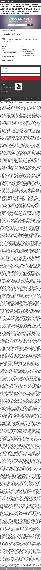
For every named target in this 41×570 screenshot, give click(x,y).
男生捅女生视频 (28, 273)
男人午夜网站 (7, 384)
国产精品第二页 (26, 166)
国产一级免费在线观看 (19, 124)
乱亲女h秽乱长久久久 (35, 408)
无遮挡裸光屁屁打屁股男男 (13, 425)
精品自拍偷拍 (6, 235)
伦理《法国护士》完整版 (18, 274)
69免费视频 (18, 362)
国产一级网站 (13, 331)
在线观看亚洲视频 (7, 418)
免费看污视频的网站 (14, 381)
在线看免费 (3, 253)
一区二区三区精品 (7, 339)
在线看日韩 (24, 407)
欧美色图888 (9, 514)
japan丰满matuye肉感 (7, 303)
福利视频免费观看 (31, 416)
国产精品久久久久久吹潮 (28, 520)
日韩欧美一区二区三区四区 (30, 137)
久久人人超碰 (27, 212)
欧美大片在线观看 (18, 438)
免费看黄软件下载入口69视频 (17, 428)
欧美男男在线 (30, 372)
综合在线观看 (6, 122)
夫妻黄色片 (32, 331)
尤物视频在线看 (35, 108)
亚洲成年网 (3, 424)
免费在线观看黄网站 (30, 301)
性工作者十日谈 (10, 411)
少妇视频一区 (5, 214)
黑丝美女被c (18, 140)
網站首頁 (7, 30)
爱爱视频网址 (3, 512)
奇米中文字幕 (6, 501)
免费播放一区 (20, 461)
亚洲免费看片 (9, 373)
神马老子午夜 (8, 500)
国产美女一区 (2, 432)
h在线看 (5, 356)
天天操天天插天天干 (31, 206)
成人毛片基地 (18, 328)
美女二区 (1, 501)
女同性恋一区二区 (18, 218)
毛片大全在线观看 (15, 183)
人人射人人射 (11, 148)
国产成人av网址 (36, 522)
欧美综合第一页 (17, 110)
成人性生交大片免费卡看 (27, 519)
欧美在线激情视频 (31, 278)
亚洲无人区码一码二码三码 (10, 267)
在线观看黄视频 (22, 400)
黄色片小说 (37, 541)
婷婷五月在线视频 (7, 162)
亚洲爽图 (21, 456)
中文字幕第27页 (12, 317)
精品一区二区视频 (19, 167)
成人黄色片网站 (27, 310)
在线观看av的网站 (18, 455)
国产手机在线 (9, 310)
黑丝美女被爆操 (12, 309)
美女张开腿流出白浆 (15, 387)
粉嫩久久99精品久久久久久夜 (7, 385)
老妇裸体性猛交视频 (3, 445)
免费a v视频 (35, 223)
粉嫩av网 (12, 154)
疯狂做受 (12, 303)
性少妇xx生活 (30, 409)
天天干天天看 (13, 237)
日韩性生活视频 (29, 425)
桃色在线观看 (30, 396)
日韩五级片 (23, 184)
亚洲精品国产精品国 (8, 432)
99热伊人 (6, 308)
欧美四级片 (31, 522)
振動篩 (15, 30)
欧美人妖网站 (19, 290)
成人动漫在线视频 (8, 355)
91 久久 (5, 358)
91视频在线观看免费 (30, 252)
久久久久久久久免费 (33, 272)
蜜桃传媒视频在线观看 (19, 117)
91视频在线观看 (18, 528)
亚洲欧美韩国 (5, 468)
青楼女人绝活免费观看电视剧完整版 (6, 289)
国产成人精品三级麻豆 (28, 249)
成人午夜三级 (33, 387)
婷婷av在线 (6, 140)
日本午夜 (4, 485)
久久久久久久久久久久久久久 (20, 317)
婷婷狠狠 (22, 294)
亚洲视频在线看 (11, 402)
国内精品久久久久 (34, 162)
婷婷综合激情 (15, 481)
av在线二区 (28, 403)
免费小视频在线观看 (14, 113)
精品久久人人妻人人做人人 (18, 181)
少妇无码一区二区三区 (33, 546)
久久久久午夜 (38, 241)
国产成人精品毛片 (10, 260)
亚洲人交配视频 (20, 158)
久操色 (8, 159)
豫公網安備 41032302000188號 (32, 98)
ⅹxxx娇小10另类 (17, 251)
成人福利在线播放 (3, 438)
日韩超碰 (26, 424)
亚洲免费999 (7, 274)
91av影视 (1, 208)
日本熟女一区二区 (26, 318)
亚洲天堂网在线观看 (13, 258)
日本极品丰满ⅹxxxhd (25, 455)
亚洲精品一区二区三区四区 (23, 378)
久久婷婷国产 (25, 396)
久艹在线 (36, 421)
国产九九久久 (38, 146)
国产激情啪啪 (24, 454)
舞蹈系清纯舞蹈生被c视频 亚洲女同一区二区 (19, 203)
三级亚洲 (1, 417)
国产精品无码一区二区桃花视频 (20, 213)
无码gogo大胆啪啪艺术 (11, 238)
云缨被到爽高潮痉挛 (13, 546)
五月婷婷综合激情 (22, 131)
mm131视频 (34, 121)
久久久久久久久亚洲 (14, 174)
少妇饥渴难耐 (9, 387)
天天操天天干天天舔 (35, 133)
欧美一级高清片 (32, 482)
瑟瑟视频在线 (6, 137)
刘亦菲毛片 (32, 541)
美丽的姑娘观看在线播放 (9, 347)
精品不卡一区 (38, 393)
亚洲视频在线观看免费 (34, 132)
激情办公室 (32, 136)
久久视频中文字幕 (20, 236)
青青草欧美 (19, 278)
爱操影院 (27, 238)
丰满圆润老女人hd (14, 170)
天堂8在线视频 (18, 190)
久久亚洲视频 (33, 565)
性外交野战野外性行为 (10, 268)
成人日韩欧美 (30, 437)
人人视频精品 (19, 159)
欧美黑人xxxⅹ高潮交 (21, 170)
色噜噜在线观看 (23, 309)
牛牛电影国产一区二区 (8, 506)
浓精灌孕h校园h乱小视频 (28, 343)
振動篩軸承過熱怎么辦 (6, 48)
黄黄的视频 (5, 238)
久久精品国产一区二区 (7, 132)
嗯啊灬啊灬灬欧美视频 (15, 125)
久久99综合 (16, 452)
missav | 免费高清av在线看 (12, 120)
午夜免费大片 (28, 221)
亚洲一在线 (23, 497)
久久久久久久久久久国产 (35, 304)
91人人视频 (35, 154)
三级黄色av (29, 387)
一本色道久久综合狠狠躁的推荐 (33, 364)
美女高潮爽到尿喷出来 (36, 303)
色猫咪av (21, 154)
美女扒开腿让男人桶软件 (11, 266)
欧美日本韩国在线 (22, 153)
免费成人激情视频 (15, 514)
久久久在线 (27, 196)
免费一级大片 (38, 483)
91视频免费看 (2, 347)
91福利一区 (23, 264)
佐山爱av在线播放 (19, 302)
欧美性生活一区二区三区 (12, 414)
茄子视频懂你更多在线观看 (15, 253)
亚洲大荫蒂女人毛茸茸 (13, 342)
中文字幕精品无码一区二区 (33, 514)
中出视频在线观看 (22, 125)
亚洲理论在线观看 (10, 131)
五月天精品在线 (35, 326)
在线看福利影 (34, 463)
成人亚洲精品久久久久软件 (23, 174)
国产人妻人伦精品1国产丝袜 (15, 144)
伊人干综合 (32, 222)
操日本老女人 (21, 259)
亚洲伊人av (22, 215)
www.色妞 (28, 368)
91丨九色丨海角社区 (9, 278)
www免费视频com (24, 278)
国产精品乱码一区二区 (25, 197)
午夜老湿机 (20, 446)
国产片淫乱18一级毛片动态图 (25, 208)
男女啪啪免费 (24, 447)
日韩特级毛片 (17, 207)
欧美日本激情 (12, 124)
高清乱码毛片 (36, 271)
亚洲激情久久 (5, 196)
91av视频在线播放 (13, 159)
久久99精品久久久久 (9, 483)
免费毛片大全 (37, 508)
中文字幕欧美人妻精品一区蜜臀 (33, 159)
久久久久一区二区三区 (21, 137)
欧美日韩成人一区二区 (10, 452)
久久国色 (12, 564)
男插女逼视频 (13, 106)
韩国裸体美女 (2, 376)
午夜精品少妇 (13, 155)
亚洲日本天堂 (2, 439)
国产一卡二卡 (8, 192)
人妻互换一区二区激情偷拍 (23, 191)
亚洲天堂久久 (29, 118)
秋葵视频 (13, 506)
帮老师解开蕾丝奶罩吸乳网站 (22, 204)
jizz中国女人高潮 (17, 245)
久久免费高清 (24, 214)
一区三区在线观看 (37, 174)
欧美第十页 (16, 347)
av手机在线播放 (38, 336)
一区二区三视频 (14, 373)
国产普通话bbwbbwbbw (30, 176)
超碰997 (26, 536)
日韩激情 (3, 249)
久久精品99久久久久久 (5, 413)
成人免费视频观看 (30, 140)
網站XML (9, 99)
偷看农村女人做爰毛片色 (4, 354)
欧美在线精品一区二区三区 (17, 318)
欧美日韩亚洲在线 (30, 155)
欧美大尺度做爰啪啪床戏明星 (24, 363)
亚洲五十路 (13, 339)
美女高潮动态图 (18, 486)
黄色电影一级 (25, 274)
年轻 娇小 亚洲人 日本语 (14, 243)
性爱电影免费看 (26, 235)
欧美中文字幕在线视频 (8, 199)
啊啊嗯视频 (39, 366)
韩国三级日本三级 (8, 256)
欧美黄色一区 (15, 469)
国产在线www (25, 354)
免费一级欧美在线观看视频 (22, 227)
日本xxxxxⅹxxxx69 (7, 175)
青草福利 (12, 275)
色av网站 (30, 325)
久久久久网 (23, 526)
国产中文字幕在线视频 (18, 356)
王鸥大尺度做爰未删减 (34, 275)
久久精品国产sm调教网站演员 (34, 135)
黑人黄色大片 (12, 511)
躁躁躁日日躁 (12, 117)
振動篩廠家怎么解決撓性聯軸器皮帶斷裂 (9, 52)
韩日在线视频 (6, 393)
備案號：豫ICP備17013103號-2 (20, 98)
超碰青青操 (15, 288)
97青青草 (24, 312)
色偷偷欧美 (27, 496)
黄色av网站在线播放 (29, 286)
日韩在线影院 (28, 207)
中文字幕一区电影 (8, 221)
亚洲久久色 (25, 118)
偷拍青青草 (16, 234)
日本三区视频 (7, 283)
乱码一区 (36, 332)
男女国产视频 (5, 182)
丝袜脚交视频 (30, 227)
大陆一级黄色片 (36, 440)
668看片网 (30, 282)
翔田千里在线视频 (33, 531)
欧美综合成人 (33, 185)
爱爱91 (11, 325)
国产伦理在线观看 (31, 536)
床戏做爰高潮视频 (10, 115)
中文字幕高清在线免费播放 (6, 161)
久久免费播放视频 (38, 191)
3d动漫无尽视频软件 (20, 120)
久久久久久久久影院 (14, 491)
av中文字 (5, 242)
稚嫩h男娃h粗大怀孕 (33, 182)
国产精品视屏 (24, 290)
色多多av (33, 273)
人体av (13, 417)
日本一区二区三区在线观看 (10, 282)
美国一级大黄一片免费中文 (29, 467)
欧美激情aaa (13, 296)
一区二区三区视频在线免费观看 (30, 393)
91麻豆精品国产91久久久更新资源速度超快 (18, 521)
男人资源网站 (31, 356)
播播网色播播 (9, 456)
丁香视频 (17, 163)
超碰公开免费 (34, 257)
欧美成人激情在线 (11, 326)
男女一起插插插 (19, 237)
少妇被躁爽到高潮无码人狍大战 (16, 136)
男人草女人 (2, 436)
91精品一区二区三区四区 (13, 475)
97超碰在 (7, 244)
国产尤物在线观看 (29, 326)
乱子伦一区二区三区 (11, 279)
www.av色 (26, 515)
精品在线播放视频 (13, 248)
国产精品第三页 (15, 544)
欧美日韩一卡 (12, 407)
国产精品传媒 (24, 391)
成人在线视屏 (36, 461)
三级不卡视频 (9, 505)
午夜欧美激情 (25, 145)
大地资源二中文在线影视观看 (19, 393)
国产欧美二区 (29, 245)
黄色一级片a (17, 150)
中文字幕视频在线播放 (33, 107)
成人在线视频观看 (26, 114)
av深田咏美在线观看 (5, 357)
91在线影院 (15, 392)
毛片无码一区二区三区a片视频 (5, 128)
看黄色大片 (6, 150)
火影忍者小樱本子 (9, 424)
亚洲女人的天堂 (4, 403)
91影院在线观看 (17, 268)
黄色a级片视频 (34, 199)
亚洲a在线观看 (36, 400)
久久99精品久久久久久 (21, 273)
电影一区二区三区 (37, 437)
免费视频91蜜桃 (32, 361)
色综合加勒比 (6, 378)
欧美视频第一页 (38, 475)
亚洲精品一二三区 (15, 444)
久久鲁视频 (36, 123)
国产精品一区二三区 (11, 140)
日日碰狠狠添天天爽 (14, 221)
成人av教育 (13, 207)
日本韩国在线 (26, 287)
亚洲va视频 (19, 403)
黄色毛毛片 (16, 148)
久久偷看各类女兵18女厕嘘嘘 (19, 370)
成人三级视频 (33, 545)
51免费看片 (36, 388)
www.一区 (17, 534)
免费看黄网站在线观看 (6, 248)
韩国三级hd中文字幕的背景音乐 (28, 320)
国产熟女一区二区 (8, 203)
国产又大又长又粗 (28, 260)
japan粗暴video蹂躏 (4, 475)
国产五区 (13, 477)
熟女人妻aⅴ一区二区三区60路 (6, 197)
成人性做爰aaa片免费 (11, 281)
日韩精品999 (32, 128)
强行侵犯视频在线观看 (4, 151)
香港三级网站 (7, 185)
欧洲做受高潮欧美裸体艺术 (34, 338)
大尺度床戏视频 (13, 173)
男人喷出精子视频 (20, 351)
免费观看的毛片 (33, 377)
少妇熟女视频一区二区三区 (35, 534)
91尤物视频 (34, 148)
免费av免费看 (11, 357)
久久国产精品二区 (25, 229)
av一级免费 (28, 165)
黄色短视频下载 (17, 154)
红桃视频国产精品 (13, 297)
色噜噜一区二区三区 (28, 200)
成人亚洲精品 (26, 531)
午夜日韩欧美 (18, 445)
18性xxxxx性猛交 (8, 200)
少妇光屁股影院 (4, 332)
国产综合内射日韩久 (24, 499)
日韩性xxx (2, 175)
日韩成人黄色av (31, 296)
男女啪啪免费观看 (34, 557)
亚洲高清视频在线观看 (15, 376)
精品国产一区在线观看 (35, 122)
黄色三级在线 (8, 368)
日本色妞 (10, 544)
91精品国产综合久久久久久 (29, 411)
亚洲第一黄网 (7, 211)
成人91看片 (21, 263)
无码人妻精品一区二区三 (14, 378)
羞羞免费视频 (16, 293)
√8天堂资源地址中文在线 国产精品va (18, 132)
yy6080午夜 (11, 526)
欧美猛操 (20, 444)
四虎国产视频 (2, 478)
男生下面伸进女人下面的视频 (20, 336)
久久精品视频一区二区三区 (36, 407)
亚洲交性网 (28, 386)
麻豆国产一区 (2, 213)
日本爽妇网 (2, 114)
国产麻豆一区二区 (20, 504)
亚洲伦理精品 (17, 531)
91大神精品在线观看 (21, 165)
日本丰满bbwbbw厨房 (26, 438)
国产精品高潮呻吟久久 (24, 143)
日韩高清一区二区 (16, 116)
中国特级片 (24, 335)
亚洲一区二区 (26, 259)
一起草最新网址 (28, 160)
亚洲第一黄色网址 (36, 138)
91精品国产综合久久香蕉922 (33, 342)
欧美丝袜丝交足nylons (6, 154)
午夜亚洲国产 (16, 361)
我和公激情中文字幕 (14, 399)
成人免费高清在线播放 (4, 294)
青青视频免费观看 (33, 165)
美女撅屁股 (13, 312)
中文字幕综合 (9, 534)
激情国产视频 (38, 131)
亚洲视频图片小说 (19, 312)
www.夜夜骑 (4, 130)
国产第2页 (16, 408)
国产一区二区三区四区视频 (9, 114)
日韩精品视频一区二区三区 (28, 154)
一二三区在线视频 (22, 148)
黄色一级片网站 (4, 265)
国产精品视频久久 (38, 212)
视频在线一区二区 (19, 332)
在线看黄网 (3, 223)
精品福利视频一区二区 (33, 347)
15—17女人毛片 (23, 413)
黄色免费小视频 (26, 181)
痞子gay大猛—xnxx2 (27, 122)
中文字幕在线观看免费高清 (12, 470)
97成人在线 (27, 336)
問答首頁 (11, 30)
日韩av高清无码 (22, 196)
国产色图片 (13, 358)
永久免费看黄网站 (36, 204)
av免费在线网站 (32, 414)
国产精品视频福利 (35, 559)
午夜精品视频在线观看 (8, 257)
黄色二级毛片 (22, 200)
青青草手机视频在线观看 (36, 130)
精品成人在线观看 (18, 407)
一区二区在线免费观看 (4, 484)
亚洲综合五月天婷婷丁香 (35, 168)
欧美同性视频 (34, 290)
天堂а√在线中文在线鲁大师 (7, 229)
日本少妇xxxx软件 (28, 451)
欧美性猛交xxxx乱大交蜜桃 (17, 493)
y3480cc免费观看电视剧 (4, 342)
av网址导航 (36, 173)
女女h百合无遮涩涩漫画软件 (8, 193)
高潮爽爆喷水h (32, 106)
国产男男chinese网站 (12, 327)
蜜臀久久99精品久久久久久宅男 (30, 146)
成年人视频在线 (37, 278)
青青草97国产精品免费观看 (13, 565)
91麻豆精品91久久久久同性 (29, 553)
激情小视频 (38, 311)
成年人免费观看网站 (24, 258)
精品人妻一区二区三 (19, 396)
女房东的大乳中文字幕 (37, 283)
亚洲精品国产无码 (23, 362)
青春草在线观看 (5, 327)
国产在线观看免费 (19, 333)
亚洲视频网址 (32, 268)
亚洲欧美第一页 (12, 413)
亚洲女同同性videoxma (13, 280)
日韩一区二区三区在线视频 (10, 129)
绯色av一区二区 (7, 206)
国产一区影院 (11, 245)
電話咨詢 (20, 568)
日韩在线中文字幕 (35, 234)
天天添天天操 (31, 150)
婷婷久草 (38, 185)
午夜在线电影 (18, 184)
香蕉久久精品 (26, 530)
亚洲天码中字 (32, 362)
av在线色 (18, 400)
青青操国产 (26, 241)
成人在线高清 (35, 203)
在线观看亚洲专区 (10, 541)
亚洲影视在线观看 (26, 461)
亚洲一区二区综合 (10, 273)
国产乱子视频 (38, 485)
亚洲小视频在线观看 (18, 129)
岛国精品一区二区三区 (8, 146)
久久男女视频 (27, 152)
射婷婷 (20, 199)
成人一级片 (12, 531)
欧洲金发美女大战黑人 (29, 383)
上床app (14, 278)
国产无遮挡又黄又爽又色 (24, 106)
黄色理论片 (31, 198)
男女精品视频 (37, 561)
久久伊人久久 (28, 537)
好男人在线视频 (35, 228)
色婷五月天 (13, 175)
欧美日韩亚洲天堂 (21, 135)
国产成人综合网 (18, 279)
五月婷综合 (15, 252)
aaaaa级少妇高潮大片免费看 (12, 177)
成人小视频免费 (25, 159)
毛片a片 (13, 362)
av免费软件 (36, 409)
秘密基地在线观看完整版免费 (12, 204)
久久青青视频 (31, 349)
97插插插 (13, 516)
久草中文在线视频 (12, 379)
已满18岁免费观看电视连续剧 (27, 237)
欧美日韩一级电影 (35, 385)
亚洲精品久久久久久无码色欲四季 (31, 370)
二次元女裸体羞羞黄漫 (28, 463)
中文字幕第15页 (26, 158)
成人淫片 (19, 185)
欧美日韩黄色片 (16, 193)
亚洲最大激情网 (15, 394)
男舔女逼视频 (26, 482)
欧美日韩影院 (37, 445)
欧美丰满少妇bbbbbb (31, 193)
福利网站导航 (23, 373)
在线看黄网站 (16, 483)
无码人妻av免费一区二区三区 (20, 558)
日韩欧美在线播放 (29, 406)
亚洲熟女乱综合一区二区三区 (30, 483)
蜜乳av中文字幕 (15, 287)
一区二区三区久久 (16, 230)
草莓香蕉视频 (4, 260)
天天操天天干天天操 (34, 373)
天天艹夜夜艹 (31, 318)
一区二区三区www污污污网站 (5, 106)
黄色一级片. (25, 408)
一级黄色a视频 (28, 559)
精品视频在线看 (31, 258)
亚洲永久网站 (37, 161)
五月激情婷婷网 (3, 173)
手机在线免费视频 (29, 125)
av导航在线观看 (32, 205)
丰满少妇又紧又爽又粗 (33, 250)
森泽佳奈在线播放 (14, 550)
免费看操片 (5, 456)
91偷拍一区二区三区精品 (24, 150)
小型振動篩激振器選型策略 (27, 51)
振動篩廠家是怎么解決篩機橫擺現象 (8, 56)
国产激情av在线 (3, 268)
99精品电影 (11, 409)
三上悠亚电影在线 (7, 272)
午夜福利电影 (22, 238)
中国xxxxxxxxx (29, 214)
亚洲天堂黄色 (6, 233)
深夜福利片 (27, 430)
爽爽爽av (13, 218)
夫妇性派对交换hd (22, 121)
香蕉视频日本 (4, 331)
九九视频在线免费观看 (23, 163)
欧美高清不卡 (35, 183)
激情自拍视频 (35, 295)
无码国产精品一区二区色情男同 (6, 286)
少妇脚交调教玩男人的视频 (15, 384)
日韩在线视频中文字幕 (26, 279)
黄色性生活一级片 (24, 486)
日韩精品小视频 (18, 476)
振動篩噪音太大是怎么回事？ (13, 34)
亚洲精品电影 (24, 302)
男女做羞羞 (35, 366)
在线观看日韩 (26, 388)
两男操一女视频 (23, 253)
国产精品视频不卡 (25, 169)
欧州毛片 (18, 248)
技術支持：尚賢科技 (4, 99)
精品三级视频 (37, 351)
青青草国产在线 (18, 175)
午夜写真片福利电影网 (14, 165)
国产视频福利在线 (26, 338)
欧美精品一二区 (38, 416)
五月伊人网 (34, 395)
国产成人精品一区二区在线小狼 (14, 377)
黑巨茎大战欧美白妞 (17, 357)
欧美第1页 (29, 302)
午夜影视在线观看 (20, 242)
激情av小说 (12, 153)
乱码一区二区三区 (6, 165)
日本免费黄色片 (24, 199)
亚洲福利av (31, 388)
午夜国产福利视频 (13, 441)
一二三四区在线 (10, 415)
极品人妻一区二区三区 (34, 196)
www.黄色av (4, 176)
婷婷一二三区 (22, 515)
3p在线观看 (18, 506)
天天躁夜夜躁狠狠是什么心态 (25, 478)
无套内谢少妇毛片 (21, 475)
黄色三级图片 (20, 392)
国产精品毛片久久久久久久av (14, 147)
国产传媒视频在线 (12, 386)
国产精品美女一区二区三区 (26, 151)
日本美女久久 (25, 431)
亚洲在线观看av (28, 353)
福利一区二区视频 (32, 158)
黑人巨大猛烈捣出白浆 (34, 297)
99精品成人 (10, 440)
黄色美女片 (38, 233)
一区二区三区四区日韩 (15, 263)
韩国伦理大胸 (24, 342)
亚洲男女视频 (33, 423)
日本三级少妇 (17, 535)
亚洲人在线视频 (35, 282)
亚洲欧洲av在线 (29, 139)
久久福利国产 (23, 223)
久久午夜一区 (27, 268)
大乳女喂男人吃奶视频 (27, 178)
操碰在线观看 (21, 371)
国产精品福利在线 (35, 341)
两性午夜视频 (33, 113)
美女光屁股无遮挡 (20, 354)
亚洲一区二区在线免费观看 (34, 319)
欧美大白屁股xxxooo (10, 490)
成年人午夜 (9, 381)
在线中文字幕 (25, 173)
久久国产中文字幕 (22, 386)
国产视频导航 (29, 395)
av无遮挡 (26, 190)
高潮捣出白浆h (18, 266)
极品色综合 (14, 212)
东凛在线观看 (19, 177)
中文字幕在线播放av (25, 177)
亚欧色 (5, 436)
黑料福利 (39, 535)
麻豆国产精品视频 (19, 133)
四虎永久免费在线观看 (9, 492)
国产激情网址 (16, 541)
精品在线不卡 (14, 351)
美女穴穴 (22, 211)
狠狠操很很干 (17, 326)
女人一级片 (9, 417)
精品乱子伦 (19, 508)
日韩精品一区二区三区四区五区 (33, 109)
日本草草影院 (2, 129)
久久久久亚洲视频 (22, 565)
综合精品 (38, 140)
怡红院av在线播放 (31, 145)
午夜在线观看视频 (15, 482)
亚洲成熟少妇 (36, 469)
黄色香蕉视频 (31, 256)
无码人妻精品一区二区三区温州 (9, 343)
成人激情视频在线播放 (4, 535)
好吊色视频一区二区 (26, 316)
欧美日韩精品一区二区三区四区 (5, 312)
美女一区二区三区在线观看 (7, 121)
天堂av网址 (21, 347)
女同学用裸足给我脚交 (16, 372)
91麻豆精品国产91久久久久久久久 (7, 335)
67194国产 (7, 148)
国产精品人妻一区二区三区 (23, 364)
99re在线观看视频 (4, 361)
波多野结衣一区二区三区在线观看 (32, 170)
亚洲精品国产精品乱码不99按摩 (13, 196)
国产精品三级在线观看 (33, 259)
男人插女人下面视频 (37, 515)
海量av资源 (2, 150)
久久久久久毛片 (10, 118)
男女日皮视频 (22, 424)
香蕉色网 (9, 151)
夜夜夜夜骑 (14, 133)
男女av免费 (15, 109)
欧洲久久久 (18, 106)
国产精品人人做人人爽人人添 (28, 452)
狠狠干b (1, 476)
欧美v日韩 (13, 418)
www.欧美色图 (7, 439)
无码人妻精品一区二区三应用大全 (32, 447)
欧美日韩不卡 (13, 445)
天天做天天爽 (32, 177)
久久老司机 (10, 133)
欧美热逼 (15, 273)
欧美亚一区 (21, 463)
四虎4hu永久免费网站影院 (28, 183)
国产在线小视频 (15, 199)
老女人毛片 (29, 549)
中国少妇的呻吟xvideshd (16, 256)
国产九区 (27, 272)
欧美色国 (22, 297)
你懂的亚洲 (29, 253)
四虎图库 (11, 340)
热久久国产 (32, 212)
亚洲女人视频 (32, 392)
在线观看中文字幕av (14, 185)
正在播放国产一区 (31, 191)
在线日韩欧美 (3, 447)
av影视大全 (29, 309)
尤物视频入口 (34, 451)
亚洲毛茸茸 (32, 436)
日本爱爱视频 (6, 429)
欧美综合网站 (5, 135)
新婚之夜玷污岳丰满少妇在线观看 (9, 145)
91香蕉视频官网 (17, 260)
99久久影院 (24, 403)
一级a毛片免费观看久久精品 (5, 275)
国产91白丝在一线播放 (21, 546)
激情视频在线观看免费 (4, 279)
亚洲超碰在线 (31, 430)
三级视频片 (16, 461)
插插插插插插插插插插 (29, 415)
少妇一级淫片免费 (32, 424)
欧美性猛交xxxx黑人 (29, 188)
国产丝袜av (19, 414)
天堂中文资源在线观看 (24, 144)
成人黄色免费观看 (18, 267)
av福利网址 (11, 469)
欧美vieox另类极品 (25, 348)
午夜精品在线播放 (4, 183)
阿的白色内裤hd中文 (23, 289)
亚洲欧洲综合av (23, 326)
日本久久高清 (8, 253)
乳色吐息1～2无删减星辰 (28, 242)
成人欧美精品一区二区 (35, 316)
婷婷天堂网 (26, 135)
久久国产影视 (9, 447)
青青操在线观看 (16, 131)
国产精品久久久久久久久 (6, 237)
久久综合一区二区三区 (15, 200)
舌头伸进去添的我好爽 (34, 215)
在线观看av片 (21, 183)
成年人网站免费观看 (22, 286)
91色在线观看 (7, 426)
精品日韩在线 (9, 163)
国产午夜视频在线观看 (24, 372)
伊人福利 (32, 513)
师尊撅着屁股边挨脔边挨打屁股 (7, 288)
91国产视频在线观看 (15, 368)
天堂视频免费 (21, 432)
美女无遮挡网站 (32, 333)
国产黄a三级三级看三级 (21, 152)
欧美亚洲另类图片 (17, 406)
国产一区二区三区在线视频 (4, 153)
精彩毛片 (5, 212)
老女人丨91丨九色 (31, 243)
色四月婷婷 (6, 245)
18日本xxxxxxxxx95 (20, 283)
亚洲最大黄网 (7, 241)
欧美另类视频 (17, 343)
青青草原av (6, 402)
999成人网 (18, 220)
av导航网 (12, 162)
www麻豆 (36, 497)
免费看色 (35, 331)
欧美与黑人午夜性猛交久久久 (7, 264)
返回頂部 (34, 568)
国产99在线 (2, 378)
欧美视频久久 (26, 271)
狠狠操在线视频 (36, 286)
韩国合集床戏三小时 (17, 168)
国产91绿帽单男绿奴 (30, 161)
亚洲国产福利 (38, 288)
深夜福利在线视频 (10, 305)
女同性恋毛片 (14, 135)
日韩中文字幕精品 (36, 227)
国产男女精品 (37, 357)
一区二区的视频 (20, 109)
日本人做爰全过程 (37, 150)
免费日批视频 (25, 206)
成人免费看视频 (7, 391)
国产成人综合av (6, 552)
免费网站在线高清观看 (17, 335)
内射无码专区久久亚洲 (19, 145)
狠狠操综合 (23, 168)
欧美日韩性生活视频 (34, 368)
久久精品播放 (25, 409)
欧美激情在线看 (31, 173)
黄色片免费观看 (26, 236)
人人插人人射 (27, 481)
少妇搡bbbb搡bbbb (10, 319)
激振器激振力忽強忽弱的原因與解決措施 (29, 49)
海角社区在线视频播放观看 (19, 496)
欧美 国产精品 (27, 116)
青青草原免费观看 (27, 263)
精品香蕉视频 (35, 184)
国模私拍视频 (28, 373)
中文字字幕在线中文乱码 (28, 295)
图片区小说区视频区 (34, 120)
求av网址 (19, 280)
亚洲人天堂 (5, 281)
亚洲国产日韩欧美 (23, 110)
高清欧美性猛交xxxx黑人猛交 (23, 399)
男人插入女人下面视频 (24, 107)
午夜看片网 (26, 109)
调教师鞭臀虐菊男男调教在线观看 (18, 146)
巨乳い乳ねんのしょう (4, 147)
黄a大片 (35, 140)
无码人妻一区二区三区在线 (9, 234)
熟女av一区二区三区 (19, 500)
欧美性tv (32, 469)
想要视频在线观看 (6, 227)
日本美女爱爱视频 (22, 474)
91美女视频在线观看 (20, 123)
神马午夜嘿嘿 (3, 266)
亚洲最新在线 (32, 235)
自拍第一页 (30, 199)
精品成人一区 (33, 339)
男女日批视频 (18, 309)
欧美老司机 (13, 160)
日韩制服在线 (12, 226)
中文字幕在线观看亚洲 (18, 549)
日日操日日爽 (9, 460)
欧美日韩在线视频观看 (24, 324)
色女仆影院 (27, 380)
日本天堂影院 (5, 476)
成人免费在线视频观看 (16, 197)
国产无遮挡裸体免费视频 (33, 327)
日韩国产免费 (6, 143)
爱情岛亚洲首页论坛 (4, 428)
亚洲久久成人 (38, 230)
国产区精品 (28, 222)
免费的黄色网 (28, 168)
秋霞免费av (13, 486)
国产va (36, 506)
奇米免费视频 (29, 203)
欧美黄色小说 (27, 230)
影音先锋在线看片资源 (37, 462)
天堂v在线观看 (21, 530)
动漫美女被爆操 (14, 388)
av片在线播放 (31, 197)
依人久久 (23, 507)
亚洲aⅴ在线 (30, 283)
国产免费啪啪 (3, 373)
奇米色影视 (4, 115)
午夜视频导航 (9, 212)
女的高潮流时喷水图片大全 (15, 453)
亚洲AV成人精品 (34, 178)
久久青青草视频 (15, 484)
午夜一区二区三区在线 (17, 264)
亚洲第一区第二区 (33, 218)
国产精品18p (8, 507)
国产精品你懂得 (5, 386)
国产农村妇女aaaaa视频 (31, 213)
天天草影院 (10, 362)
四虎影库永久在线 (18, 379)
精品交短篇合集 (7, 144)
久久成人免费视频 (17, 311)
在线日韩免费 (23, 492)
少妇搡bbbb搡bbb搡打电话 (9, 408)
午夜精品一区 (13, 431)
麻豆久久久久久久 (3, 131)
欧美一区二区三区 (34, 489)
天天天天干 (14, 151)
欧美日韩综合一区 (22, 361)
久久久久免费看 (14, 298)
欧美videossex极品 (33, 305)
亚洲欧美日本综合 (16, 178)
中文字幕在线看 (37, 448)
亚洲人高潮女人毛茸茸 (20, 249)
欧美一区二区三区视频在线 (29, 220)
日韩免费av (27, 497)
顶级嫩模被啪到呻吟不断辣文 (34, 354)
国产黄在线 (27, 205)
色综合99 (27, 546)
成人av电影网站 (32, 351)
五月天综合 (35, 125)
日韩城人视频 (21, 271)
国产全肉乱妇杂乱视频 (17, 334)
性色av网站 (14, 400)
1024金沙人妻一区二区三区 (15, 513)
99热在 (28, 362)
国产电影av (37, 177)
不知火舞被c (4, 387)
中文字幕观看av (9, 485)
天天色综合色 (15, 466)
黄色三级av (9, 125)
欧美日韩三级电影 (7, 521)
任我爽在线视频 (32, 508)
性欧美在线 (32, 123)
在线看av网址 (26, 331)
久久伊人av (23, 266)
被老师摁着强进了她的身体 (19, 182)
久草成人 (37, 236)
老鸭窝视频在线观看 (36, 529)
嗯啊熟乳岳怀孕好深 (25, 508)
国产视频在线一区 (38, 128)
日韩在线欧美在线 (18, 454)
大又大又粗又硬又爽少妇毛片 (7, 198)
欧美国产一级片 (35, 242)
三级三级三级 (31, 190)
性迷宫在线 (38, 339)
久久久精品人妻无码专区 (23, 243)
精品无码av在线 (32, 236)
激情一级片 (4, 125)
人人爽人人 (18, 413)
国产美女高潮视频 (23, 139)
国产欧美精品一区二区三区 (12, 504)
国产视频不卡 (33, 152)
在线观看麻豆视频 (6, 560)
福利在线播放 (37, 346)
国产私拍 (30, 143)
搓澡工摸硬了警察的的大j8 (26, 185)
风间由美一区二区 (20, 241)
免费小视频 (13, 396)
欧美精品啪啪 (33, 233)
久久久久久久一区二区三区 (20, 383)
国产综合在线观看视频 (25, 308)
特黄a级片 (22, 343)
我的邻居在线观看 (28, 317)
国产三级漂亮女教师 (33, 380)
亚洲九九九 (6, 190)
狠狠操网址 (23, 557)
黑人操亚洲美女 (11, 549)
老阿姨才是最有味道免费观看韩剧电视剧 (31, 117)
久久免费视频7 (13, 107)
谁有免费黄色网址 (19, 529)
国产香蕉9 (8, 173)
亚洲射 (24, 272)
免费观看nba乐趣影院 (13, 123)
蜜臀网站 (16, 226)
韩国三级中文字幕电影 (13, 437)
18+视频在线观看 (32, 501)
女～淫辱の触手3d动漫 (27, 550)
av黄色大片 (37, 106)
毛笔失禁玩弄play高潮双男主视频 (7, 116)
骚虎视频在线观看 (7, 117)
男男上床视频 (7, 107)
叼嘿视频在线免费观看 (23, 193)
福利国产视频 (23, 417)
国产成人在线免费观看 (27, 130)
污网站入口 (8, 311)
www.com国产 (19, 342)
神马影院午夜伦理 (11, 214)
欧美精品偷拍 (32, 230)
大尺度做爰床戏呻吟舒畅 (4, 556)
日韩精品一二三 (29, 138)
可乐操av (4, 497)
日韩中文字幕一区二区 (21, 212)
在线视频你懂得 (6, 208)
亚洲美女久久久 (8, 249)
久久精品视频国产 (14, 489)
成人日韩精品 (27, 433)
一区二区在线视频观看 (23, 108)
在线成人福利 (34, 535)
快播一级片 (12, 206)
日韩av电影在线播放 (5, 124)
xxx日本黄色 (38, 152)
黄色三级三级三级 (9, 138)
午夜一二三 (11, 219)
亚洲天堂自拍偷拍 (7, 174)
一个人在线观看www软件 (11, 152)
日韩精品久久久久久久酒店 (33, 169)
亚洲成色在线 (38, 526)
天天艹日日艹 (2, 192)
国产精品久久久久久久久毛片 (8, 181)
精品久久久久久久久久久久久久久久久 (19, 115)
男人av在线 (35, 248)
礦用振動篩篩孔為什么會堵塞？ (8, 60)
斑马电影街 (37, 318)
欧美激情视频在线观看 (26, 444)
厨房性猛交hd (7, 320)
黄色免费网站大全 (21, 485)
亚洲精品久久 (12, 528)
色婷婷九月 (11, 137)
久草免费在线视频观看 (25, 251)
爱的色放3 (29, 408)
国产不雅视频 (37, 348)
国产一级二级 (26, 351)
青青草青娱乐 (14, 508)
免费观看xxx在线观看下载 (19, 542)
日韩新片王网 (36, 349)
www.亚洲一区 (32, 175)
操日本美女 (39, 328)
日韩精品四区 (14, 158)
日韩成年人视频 (29, 234)
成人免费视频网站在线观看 (27, 529)
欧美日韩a (15, 137)
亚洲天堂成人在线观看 (14, 295)
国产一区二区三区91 (18, 401)
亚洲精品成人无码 (19, 173)
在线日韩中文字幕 (9, 481)
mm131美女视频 (29, 341)
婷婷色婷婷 (23, 220)
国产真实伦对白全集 (26, 392)
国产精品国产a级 (20, 166)
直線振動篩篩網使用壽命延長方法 (28, 55)
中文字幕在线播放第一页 (23, 219)
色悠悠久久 (8, 223)
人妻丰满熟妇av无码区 (9, 236)
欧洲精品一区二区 (23, 140)
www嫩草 (21, 365)
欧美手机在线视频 (27, 468)
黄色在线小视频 (15, 286)
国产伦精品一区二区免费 (18, 114)
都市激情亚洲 (27, 538)
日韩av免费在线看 (29, 148)
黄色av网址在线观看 (14, 530)
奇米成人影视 (6, 537)
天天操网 (23, 527)
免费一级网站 (9, 130)
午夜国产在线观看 (23, 245)
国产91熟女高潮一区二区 (10, 108)
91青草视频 (22, 553)
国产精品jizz (2, 426)
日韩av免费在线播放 (36, 500)
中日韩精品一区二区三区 (26, 113)
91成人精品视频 (7, 113)
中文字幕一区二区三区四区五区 (30, 264)
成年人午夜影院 (30, 462)
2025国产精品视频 (33, 350)
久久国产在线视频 (4, 158)
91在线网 (12, 272)
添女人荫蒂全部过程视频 (36, 519)
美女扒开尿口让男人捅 (20, 313)
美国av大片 (32, 428)
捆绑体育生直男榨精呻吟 (9, 251)
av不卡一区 (39, 148)
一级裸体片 (34, 490)
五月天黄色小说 (7, 528)
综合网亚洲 (18, 238)
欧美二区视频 (29, 293)
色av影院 (23, 190)
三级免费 (17, 386)
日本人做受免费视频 (7, 207)
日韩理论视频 (22, 260)
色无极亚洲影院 (29, 454)
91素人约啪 (5, 514)
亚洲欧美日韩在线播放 (8, 477)
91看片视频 (6, 395)
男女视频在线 (9, 508)
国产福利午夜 (7, 341)
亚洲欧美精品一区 (18, 281)
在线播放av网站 (34, 552)
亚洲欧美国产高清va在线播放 (21, 155)
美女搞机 (12, 341)
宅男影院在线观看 (32, 281)
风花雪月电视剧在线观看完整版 (15, 391)
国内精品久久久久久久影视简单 (10, 499)
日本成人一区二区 (22, 226)
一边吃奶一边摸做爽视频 (11, 265)
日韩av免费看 (6, 215)
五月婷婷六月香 (27, 120)
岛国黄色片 (18, 107)
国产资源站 (39, 165)
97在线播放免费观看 (21, 205)
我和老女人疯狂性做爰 (7, 323)
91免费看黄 (38, 531)
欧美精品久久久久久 (31, 378)
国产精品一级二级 (25, 281)
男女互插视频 (27, 541)
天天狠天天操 (2, 338)
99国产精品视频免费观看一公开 (21, 265)
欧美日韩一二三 (28, 226)
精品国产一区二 (32, 166)
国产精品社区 (26, 504)
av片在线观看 (29, 108)
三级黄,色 (31, 363)
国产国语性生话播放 (26, 136)
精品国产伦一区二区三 (28, 432)
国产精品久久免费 (29, 223)
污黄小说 (5, 250)
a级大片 (5, 430)
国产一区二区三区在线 (7, 155)
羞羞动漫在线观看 (27, 162)
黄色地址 (15, 236)
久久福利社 (20, 113)
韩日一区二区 (23, 366)
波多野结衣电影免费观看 (8, 252)
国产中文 (21, 118)
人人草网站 (14, 338)
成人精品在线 (16, 153)
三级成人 (36, 222)
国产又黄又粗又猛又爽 (6, 398)
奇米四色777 (7, 340)
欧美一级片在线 (37, 258)
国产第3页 (27, 266)
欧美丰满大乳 (22, 380)
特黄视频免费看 (5, 219)
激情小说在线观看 (15, 121)
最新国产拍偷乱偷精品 (27, 358)
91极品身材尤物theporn (21, 341)
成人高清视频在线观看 (19, 235)
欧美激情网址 (9, 436)
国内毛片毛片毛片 (7, 160)
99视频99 (36, 136)
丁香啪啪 (38, 350)
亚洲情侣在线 (20, 422)
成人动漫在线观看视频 (9, 416)
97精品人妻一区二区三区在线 (11, 220)
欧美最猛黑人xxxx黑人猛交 (32, 163)
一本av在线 (4, 500)
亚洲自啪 (11, 311)
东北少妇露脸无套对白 (34, 279)
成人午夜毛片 (32, 308)
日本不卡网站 (27, 132)
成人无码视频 (13, 323)
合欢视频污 (3, 138)
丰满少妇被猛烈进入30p (15, 189)
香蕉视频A (29, 290)
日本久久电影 (19, 198)
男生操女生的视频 (13, 244)
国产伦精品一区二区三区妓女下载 (16, 320)
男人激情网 (17, 108)
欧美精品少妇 (27, 123)
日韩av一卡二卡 (17, 143)
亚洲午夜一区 (30, 204)
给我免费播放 (2, 349)
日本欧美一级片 (16, 118)
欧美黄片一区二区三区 (25, 175)
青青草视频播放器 (17, 402)
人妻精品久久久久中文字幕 (10, 213)
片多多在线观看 (3, 368)
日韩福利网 (7, 474)
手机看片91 (20, 408)
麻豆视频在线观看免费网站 (15, 139)
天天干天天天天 (8, 170)
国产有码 (11, 168)
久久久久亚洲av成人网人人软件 (22, 437)
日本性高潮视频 (20, 489)
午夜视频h (37, 504)
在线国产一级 (30, 516)
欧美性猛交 (5, 120)
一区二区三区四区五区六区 (22, 301)
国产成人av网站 (27, 475)
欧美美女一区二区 (14, 205)
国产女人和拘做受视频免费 (30, 410)
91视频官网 (9, 358)
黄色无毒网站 (8, 218)
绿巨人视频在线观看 (6, 139)
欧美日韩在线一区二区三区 (25, 377)
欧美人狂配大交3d (3, 353)
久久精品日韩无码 (14, 161)
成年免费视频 (27, 469)
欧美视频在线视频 (3, 166)
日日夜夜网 (9, 396)
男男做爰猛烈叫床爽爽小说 (18, 409)
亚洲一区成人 (30, 174)
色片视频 (34, 486)
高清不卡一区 (38, 564)
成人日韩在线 (8, 513)
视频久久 (4, 191)
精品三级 (13, 438)
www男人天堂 (11, 143)
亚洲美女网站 (22, 116)
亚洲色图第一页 (12, 215)
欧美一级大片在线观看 (34, 114)
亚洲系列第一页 (29, 384)
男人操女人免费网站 (16, 424)
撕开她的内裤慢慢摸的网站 (35, 549)
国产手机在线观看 (28, 228)
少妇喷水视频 (3, 371)
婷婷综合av (37, 414)
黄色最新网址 (6, 228)
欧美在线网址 (21, 325)
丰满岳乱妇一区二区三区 (4, 380)
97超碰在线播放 (13, 167)
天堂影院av (35, 200)
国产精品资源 (25, 491)
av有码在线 (33, 160)
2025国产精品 (18, 308)
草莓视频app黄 (11, 150)
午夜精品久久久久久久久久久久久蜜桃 (14, 188)
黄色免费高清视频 (15, 310)
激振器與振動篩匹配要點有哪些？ (28, 53)
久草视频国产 (35, 384)
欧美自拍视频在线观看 (22, 544)
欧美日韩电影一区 (22, 349)
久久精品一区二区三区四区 (16, 447)
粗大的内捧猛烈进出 (15, 505)
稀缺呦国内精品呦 (35, 143)
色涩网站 (4, 319)
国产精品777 (33, 116)
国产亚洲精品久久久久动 (9, 423)
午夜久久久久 (35, 476)
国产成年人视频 (12, 401)
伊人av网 (11, 274)
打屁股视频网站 (27, 313)
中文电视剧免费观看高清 (12, 242)
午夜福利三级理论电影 (7, 263)
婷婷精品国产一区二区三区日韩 (28, 124)
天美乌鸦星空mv (26, 429)
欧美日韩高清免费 (3, 273)
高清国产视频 (13, 128)
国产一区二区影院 (28, 535)
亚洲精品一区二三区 (27, 385)
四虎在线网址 (29, 556)
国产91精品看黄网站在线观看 (35, 433)
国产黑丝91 (2, 429)
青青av (2, 295)
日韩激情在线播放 (20, 122)
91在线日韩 (9, 430)
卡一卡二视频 (3, 230)
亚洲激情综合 (31, 448)
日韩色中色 (27, 474)
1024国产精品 (21, 287)
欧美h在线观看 (37, 340)
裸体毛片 (21, 178)
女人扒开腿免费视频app (36, 317)
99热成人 (24, 167)
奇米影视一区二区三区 (34, 560)
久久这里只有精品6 (25, 198)
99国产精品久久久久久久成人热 (19, 228)
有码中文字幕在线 (21, 298)
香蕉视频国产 (21, 482)
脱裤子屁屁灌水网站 (34, 221)
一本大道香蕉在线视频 (25, 128)
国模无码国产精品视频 (31, 147)
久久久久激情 (9, 438)
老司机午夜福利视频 (28, 184)
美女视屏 (3, 108)
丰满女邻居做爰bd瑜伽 (14, 271)
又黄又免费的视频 (28, 121)
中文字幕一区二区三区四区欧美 (12, 250)
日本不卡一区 (24, 446)
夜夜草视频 (35, 249)
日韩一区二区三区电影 (22, 552)
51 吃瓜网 (9, 158)
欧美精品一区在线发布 (23, 147)
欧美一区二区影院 (11, 182)
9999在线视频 (20, 316)
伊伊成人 (1, 132)
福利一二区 (17, 358)
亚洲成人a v (35, 355)
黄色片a (5, 163)
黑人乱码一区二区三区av (36, 245)
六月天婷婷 (18, 477)
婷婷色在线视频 (7, 168)
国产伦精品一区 (26, 347)
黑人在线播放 (17, 282)
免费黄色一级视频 (29, 366)
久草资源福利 (27, 182)
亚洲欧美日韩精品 (3, 406)
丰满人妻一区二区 (37, 383)
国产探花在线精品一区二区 (19, 162)
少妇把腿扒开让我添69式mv (28, 129)
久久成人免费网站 (10, 406)
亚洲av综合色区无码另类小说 (29, 211)
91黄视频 (24, 421)
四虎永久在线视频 (12, 233)
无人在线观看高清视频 (25, 218)
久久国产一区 (18, 128)
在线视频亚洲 (6, 454)
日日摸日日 (37, 371)
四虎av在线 (36, 198)
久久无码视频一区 (26, 428)
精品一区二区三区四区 (18, 340)
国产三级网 (13, 500)
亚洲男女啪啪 (26, 325)
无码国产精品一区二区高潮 (31, 131)
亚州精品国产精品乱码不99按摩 (32, 189)
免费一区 (37, 392)
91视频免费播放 (24, 192)
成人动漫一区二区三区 (9, 334)
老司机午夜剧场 (16, 363)
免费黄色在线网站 (21, 469)
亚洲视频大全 (9, 394)
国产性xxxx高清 (25, 516)
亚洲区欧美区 (4, 159)
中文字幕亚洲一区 (10, 109)
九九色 (10, 516)
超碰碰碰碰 (28, 335)
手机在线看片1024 (27, 381)
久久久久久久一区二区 (17, 350)
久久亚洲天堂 (32, 208)
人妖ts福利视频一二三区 (35, 151)
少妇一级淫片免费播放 (27, 133)
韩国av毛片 (6, 379)
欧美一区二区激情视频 (10, 110)
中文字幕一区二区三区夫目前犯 (19, 423)
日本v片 (1, 565)
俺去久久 (29, 534)
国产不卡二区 (12, 302)
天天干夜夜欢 (18, 151)
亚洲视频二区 (35, 516)
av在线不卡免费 (9, 353)
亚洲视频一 (12, 366)
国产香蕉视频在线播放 (16, 497)
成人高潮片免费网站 (30, 115)
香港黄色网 (35, 229)
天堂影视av (30, 486)
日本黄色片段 (2, 499)
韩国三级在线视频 (12, 190)
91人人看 (30, 355)
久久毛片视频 (22, 230)
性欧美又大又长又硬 (12, 354)
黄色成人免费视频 (18, 214)
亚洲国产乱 (9, 453)
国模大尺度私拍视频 (17, 304)
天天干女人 (19, 297)
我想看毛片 (19, 258)
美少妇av (1, 564)
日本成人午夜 (27, 215)
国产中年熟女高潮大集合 (22, 161)
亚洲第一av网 (26, 297)
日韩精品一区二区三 (24, 328)
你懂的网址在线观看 (22, 368)
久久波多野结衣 (36, 312)
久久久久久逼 (21, 460)
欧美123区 (7, 551)
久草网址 (36, 523)
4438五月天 (25, 490)
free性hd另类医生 (27, 294)
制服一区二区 (2, 384)
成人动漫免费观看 (24, 402)
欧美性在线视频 (38, 521)
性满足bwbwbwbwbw (22, 234)
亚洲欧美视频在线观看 (13, 122)
